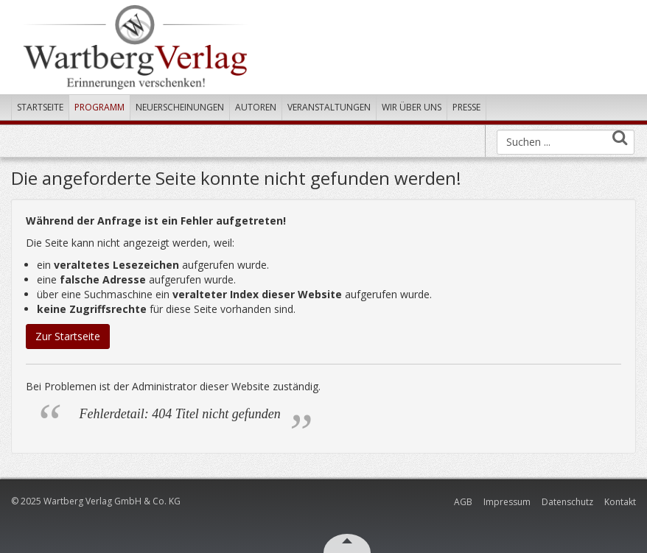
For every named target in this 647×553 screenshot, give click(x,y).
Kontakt (620, 502)
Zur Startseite (67, 336)
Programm (99, 107)
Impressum (507, 502)
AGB (463, 502)
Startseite (40, 107)
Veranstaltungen (329, 107)
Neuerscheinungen (180, 107)
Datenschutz (567, 502)
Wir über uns (411, 107)
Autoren (255, 107)
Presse (466, 107)
